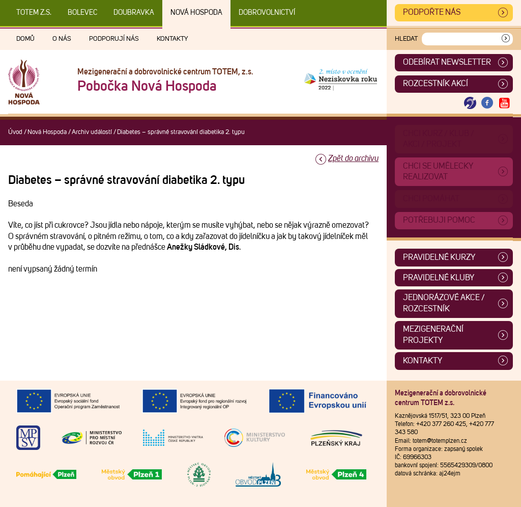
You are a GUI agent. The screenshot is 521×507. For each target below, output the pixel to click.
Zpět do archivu (353, 158)
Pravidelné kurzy (439, 257)
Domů (25, 39)
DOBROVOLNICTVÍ (267, 12)
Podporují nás (114, 39)
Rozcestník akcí (435, 83)
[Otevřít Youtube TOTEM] (504, 103)
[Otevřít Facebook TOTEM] (487, 103)
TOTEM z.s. (33, 12)
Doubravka (133, 12)
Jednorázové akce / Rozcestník (444, 303)
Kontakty (172, 39)
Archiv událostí (92, 132)
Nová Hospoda (196, 12)
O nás (61, 39)
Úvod (15, 132)
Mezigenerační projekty (433, 334)
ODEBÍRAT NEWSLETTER (447, 62)
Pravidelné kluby (438, 278)
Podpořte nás (431, 12)
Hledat (406, 39)
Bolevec (82, 12)
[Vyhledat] (506, 39)
